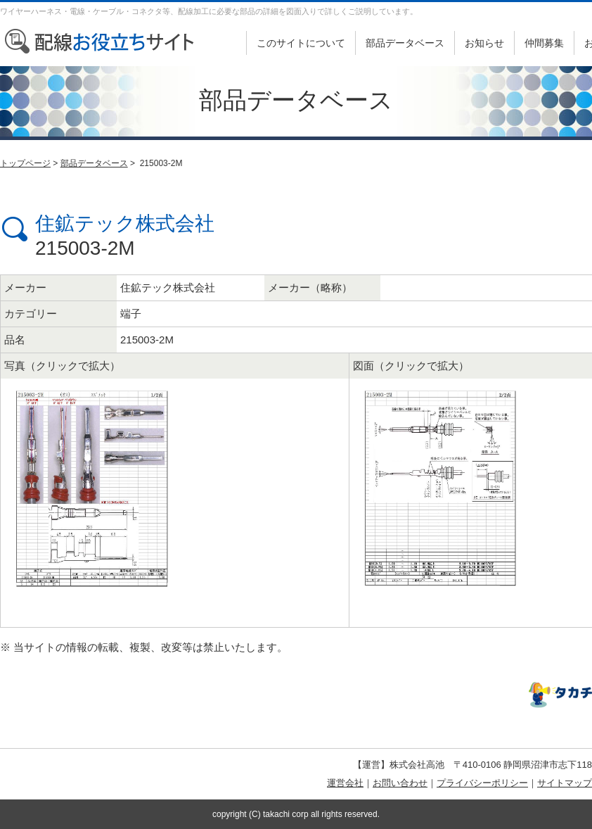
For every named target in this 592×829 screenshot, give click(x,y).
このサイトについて (301, 43)
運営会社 (345, 783)
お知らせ (484, 43)
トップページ (25, 163)
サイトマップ (564, 783)
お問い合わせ (400, 783)
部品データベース (405, 43)
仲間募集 (544, 43)
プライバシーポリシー (482, 783)
